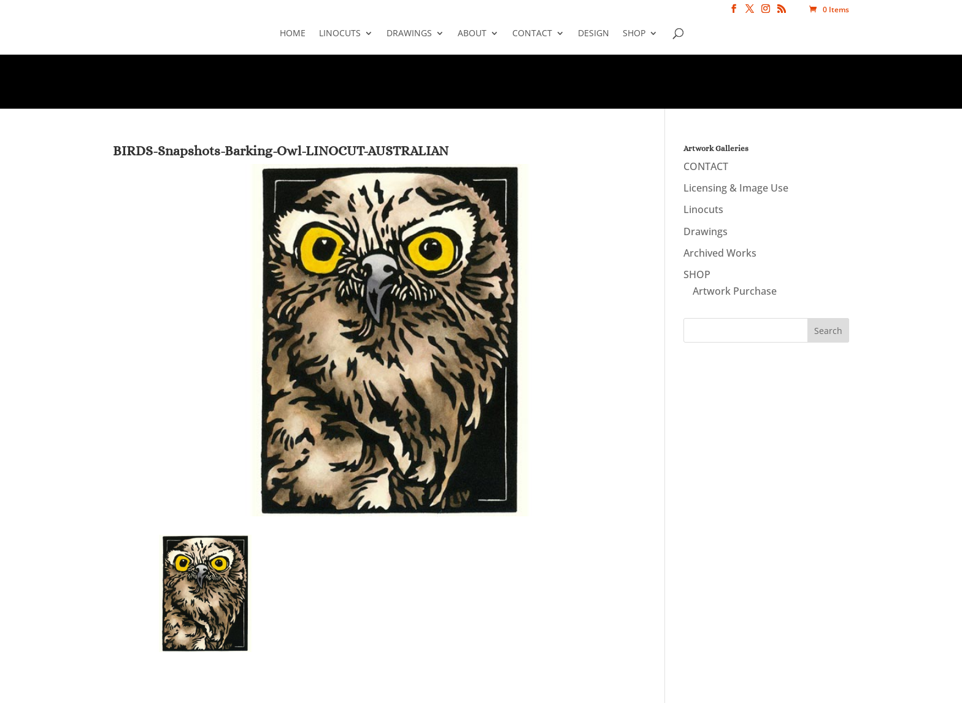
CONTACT (532, 34)
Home (293, 34)
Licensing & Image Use (735, 188)
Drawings (409, 34)
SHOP (634, 34)
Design (593, 34)
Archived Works (719, 253)
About (472, 34)
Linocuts (340, 34)
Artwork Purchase (735, 291)
